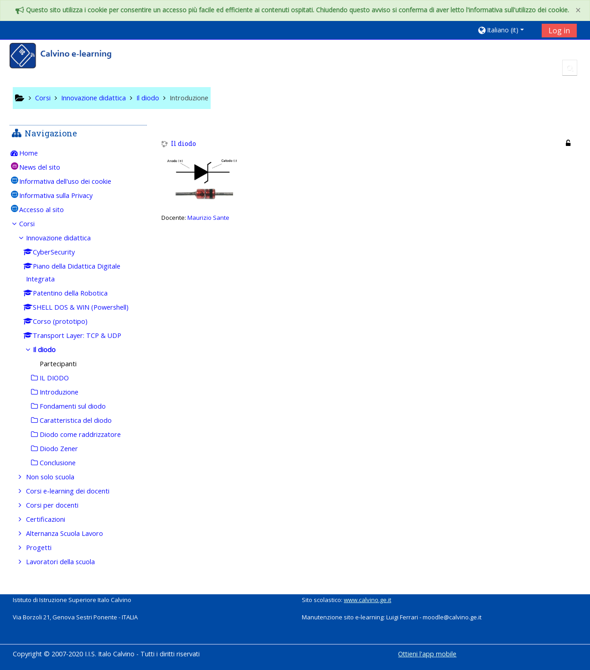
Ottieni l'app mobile (427, 653)
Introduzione (189, 97)
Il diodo (183, 144)
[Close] (578, 10)
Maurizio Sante (208, 217)
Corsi (33, 223)
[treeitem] (78, 153)
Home (35, 153)
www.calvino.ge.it (367, 600)
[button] (506, 30)
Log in (559, 31)
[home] (67, 56)
